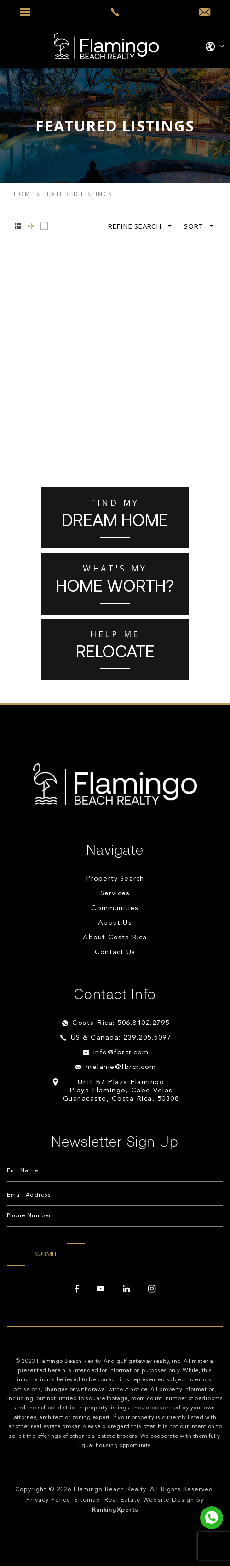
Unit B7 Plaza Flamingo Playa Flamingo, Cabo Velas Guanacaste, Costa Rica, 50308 (121, 1090)
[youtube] (100, 1289)
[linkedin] (126, 1289)
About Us (115, 923)
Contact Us (115, 952)
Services (115, 893)
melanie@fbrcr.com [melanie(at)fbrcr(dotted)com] (121, 1067)
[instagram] (151, 1289)
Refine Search (140, 226)
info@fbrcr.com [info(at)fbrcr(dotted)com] (121, 1052)
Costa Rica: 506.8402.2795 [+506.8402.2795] (121, 1023)
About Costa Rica (115, 937)
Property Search (115, 879)
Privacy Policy (48, 1500)
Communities (114, 908)
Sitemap (87, 1500)
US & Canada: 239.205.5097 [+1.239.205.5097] (121, 1038)
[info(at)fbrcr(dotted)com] (204, 12)
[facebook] (77, 1289)
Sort (198, 226)
